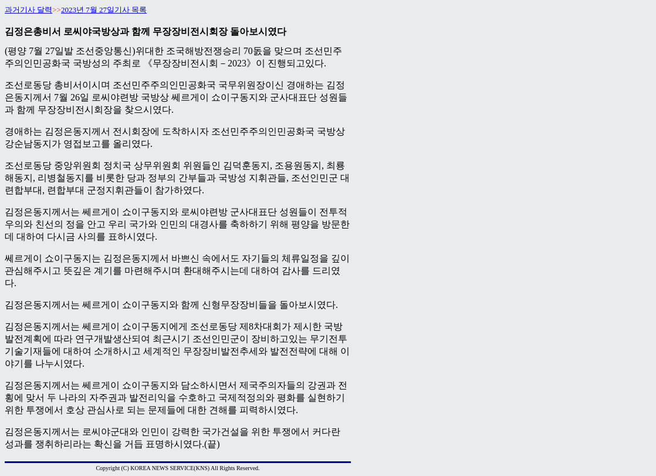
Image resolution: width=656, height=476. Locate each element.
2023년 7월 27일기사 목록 (104, 9)
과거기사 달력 (28, 9)
